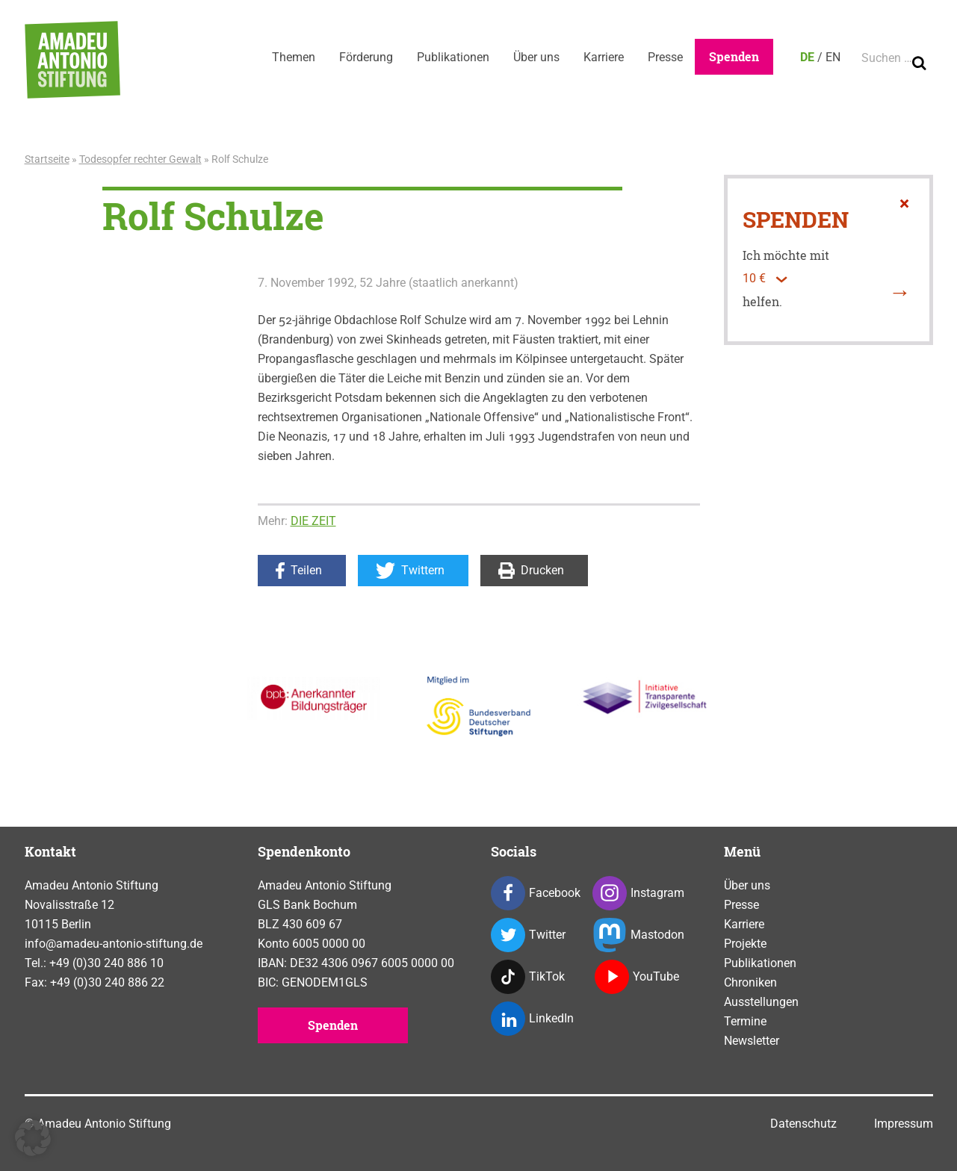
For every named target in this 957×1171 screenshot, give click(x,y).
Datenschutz (803, 1123)
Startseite (47, 159)
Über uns (536, 57)
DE (807, 57)
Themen (293, 57)
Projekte (745, 944)
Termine (745, 1021)
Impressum (903, 1123)
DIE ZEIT (313, 521)
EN (833, 57)
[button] (33, 1138)
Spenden (734, 56)
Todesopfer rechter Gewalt (140, 159)
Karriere (603, 57)
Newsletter (751, 1041)
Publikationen (453, 57)
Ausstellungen (761, 1002)
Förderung (366, 57)
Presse (665, 57)
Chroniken (750, 982)
